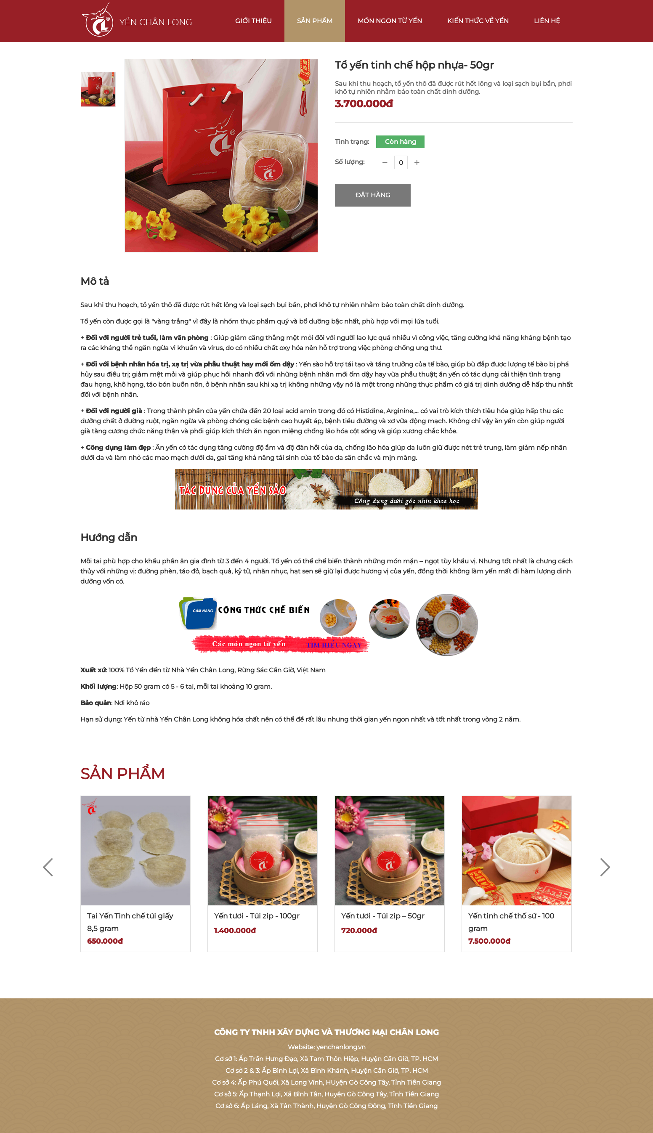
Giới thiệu (253, 21)
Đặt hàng (373, 195)
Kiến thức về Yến (478, 21)
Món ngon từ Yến (390, 21)
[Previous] (47, 867)
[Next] (605, 867)
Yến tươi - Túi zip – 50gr (383, 916)
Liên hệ (547, 21)
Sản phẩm (314, 21)
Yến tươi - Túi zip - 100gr (257, 916)
